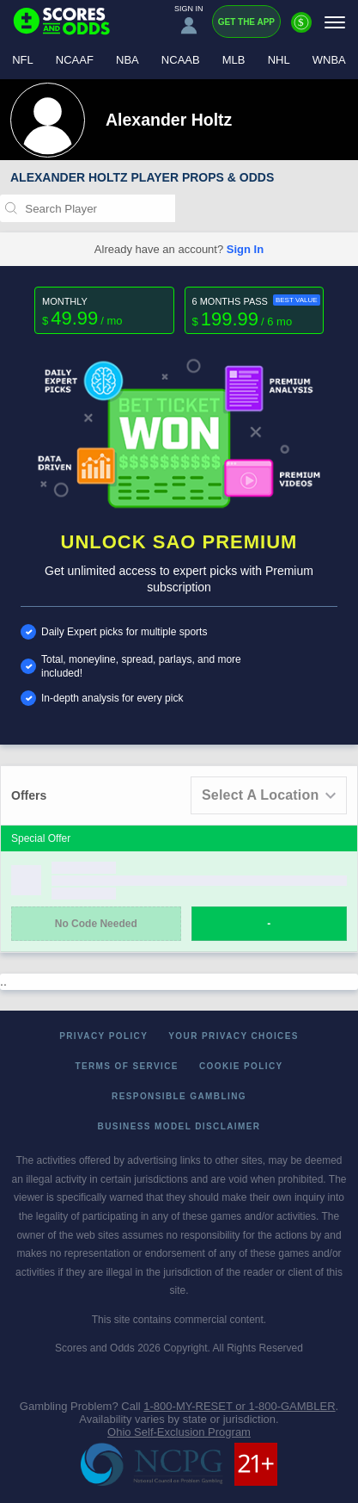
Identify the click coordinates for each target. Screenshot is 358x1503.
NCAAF (75, 59)
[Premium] (301, 29)
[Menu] (335, 22)
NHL (279, 59)
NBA (127, 59)
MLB (234, 59)
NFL (22, 59)
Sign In (245, 249)
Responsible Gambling (179, 1096)
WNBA (329, 59)
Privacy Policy (103, 1036)
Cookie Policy (241, 1066)
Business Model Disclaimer (179, 1126)
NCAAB (180, 59)
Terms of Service (127, 1066)
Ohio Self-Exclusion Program (179, 1432)
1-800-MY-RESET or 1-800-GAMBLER (239, 1406)
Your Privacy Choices (233, 1036)
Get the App (246, 22)
